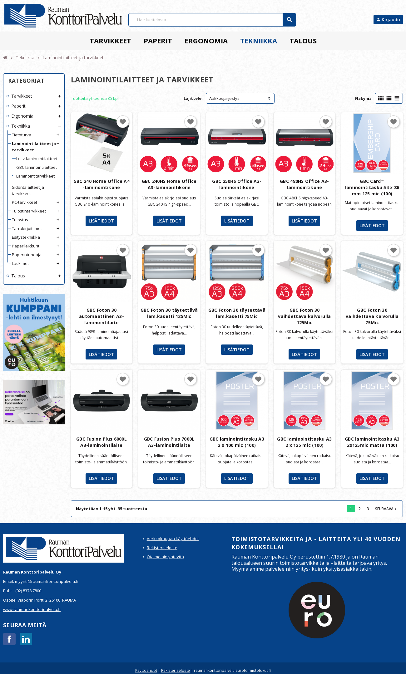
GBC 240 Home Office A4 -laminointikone (101, 184)
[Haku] (212, 20)
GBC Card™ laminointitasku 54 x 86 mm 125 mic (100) (372, 187)
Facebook (9, 639)
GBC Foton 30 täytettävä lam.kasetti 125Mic (169, 313)
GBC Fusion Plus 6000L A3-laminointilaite (101, 442)
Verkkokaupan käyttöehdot (173, 538)
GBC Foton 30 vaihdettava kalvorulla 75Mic (372, 316)
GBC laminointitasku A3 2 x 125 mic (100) (304, 442)
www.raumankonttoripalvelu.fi (32, 609)
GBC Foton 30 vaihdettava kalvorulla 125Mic (304, 316)
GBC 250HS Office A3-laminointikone (236, 184)
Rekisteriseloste (162, 547)
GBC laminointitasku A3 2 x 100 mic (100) (237, 442)
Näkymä (363, 98)
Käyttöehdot (146, 670)
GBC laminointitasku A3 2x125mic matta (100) (372, 442)
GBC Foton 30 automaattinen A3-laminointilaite (101, 316)
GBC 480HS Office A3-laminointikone (304, 184)
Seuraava (386, 508)
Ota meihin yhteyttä (165, 556)
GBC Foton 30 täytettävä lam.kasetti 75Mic (236, 313)
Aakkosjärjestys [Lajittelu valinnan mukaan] (224, 98)
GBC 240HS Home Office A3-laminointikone (169, 184)
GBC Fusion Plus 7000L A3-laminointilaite (169, 442)
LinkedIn (26, 639)
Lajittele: (193, 98)
